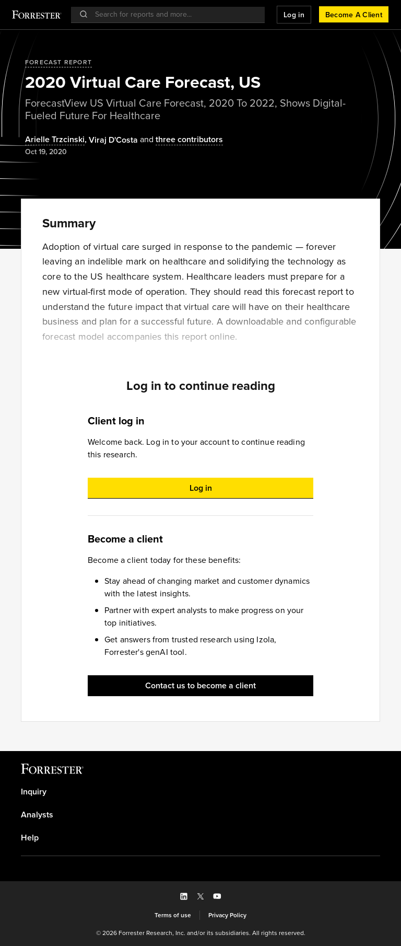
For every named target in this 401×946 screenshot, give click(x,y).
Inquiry (33, 792)
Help (30, 838)
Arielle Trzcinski (55, 139)
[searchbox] (173, 14)
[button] (294, 14)
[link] (200, 792)
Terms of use (173, 915)
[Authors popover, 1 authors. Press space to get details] (113, 140)
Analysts (37, 815)
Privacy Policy (227, 915)
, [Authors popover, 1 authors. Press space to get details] (57, 139)
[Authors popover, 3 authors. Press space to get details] (180, 139)
